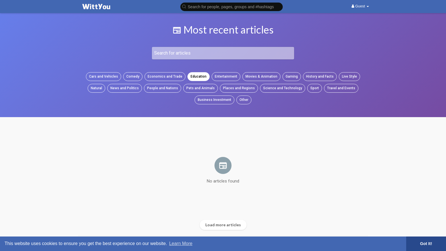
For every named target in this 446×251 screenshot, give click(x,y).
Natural (96, 88)
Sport (314, 88)
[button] (231, 6)
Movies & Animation (261, 76)
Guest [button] (360, 6)
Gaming (292, 76)
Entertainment (226, 76)
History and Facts (320, 76)
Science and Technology (282, 88)
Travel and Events (341, 88)
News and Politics (124, 88)
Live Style (349, 76)
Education (199, 76)
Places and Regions (239, 88)
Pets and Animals (200, 88)
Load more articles (223, 224)
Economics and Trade (165, 76)
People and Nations (162, 88)
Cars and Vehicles (103, 76)
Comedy (132, 76)
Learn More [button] (181, 243)
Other (243, 100)
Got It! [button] (426, 243)
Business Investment (214, 100)
